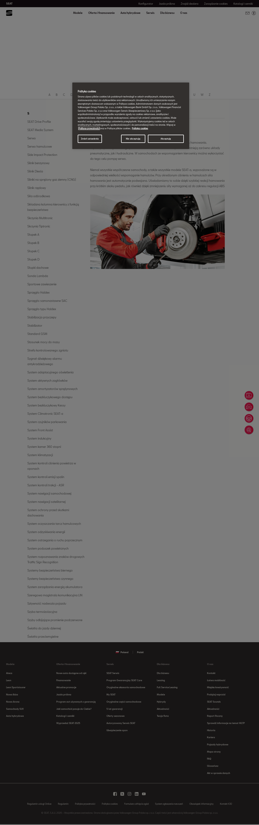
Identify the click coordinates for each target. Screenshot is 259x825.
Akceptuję (166, 139)
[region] (130, 116)
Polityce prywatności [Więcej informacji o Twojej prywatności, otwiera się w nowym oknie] (89, 128)
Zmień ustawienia (90, 139)
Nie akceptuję (133, 139)
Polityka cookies (140, 128)
